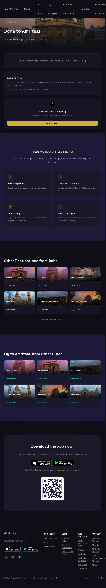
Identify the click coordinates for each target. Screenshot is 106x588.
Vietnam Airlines (96, 541)
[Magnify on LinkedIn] (19, 558)
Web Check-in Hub (82, 544)
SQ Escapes (49, 548)
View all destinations (52, 320)
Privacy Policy (65, 541)
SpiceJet (82, 566)
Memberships (50, 539)
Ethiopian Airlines (96, 551)
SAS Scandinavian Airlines (98, 560)
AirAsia (95, 566)
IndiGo (81, 551)
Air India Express (82, 560)
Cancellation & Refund (67, 554)
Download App (52, 123)
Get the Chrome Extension (67, 471)
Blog (46, 543)
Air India (82, 555)
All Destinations (11, 22)
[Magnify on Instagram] (12, 558)
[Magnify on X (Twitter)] (6, 558)
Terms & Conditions (67, 547)
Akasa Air (82, 570)
